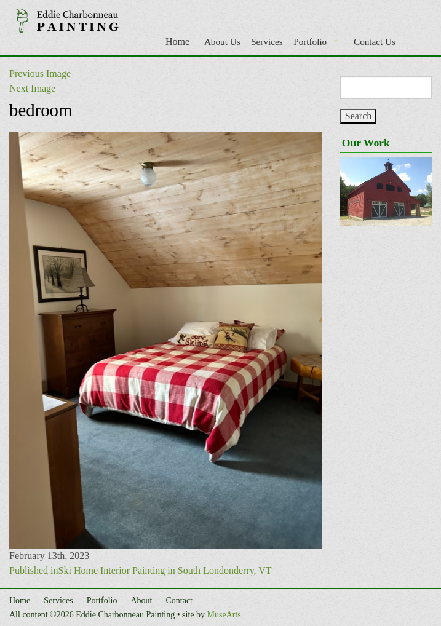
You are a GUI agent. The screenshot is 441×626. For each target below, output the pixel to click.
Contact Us (374, 41)
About (141, 600)
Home (177, 41)
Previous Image (40, 73)
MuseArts (224, 614)
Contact (179, 600)
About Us (222, 41)
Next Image (32, 88)
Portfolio (310, 41)
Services (266, 41)
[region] (386, 191)
